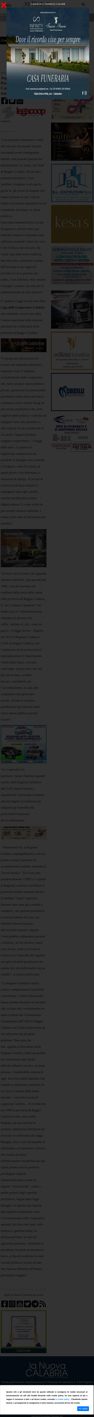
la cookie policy (62, 1399)
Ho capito (83, 1408)
